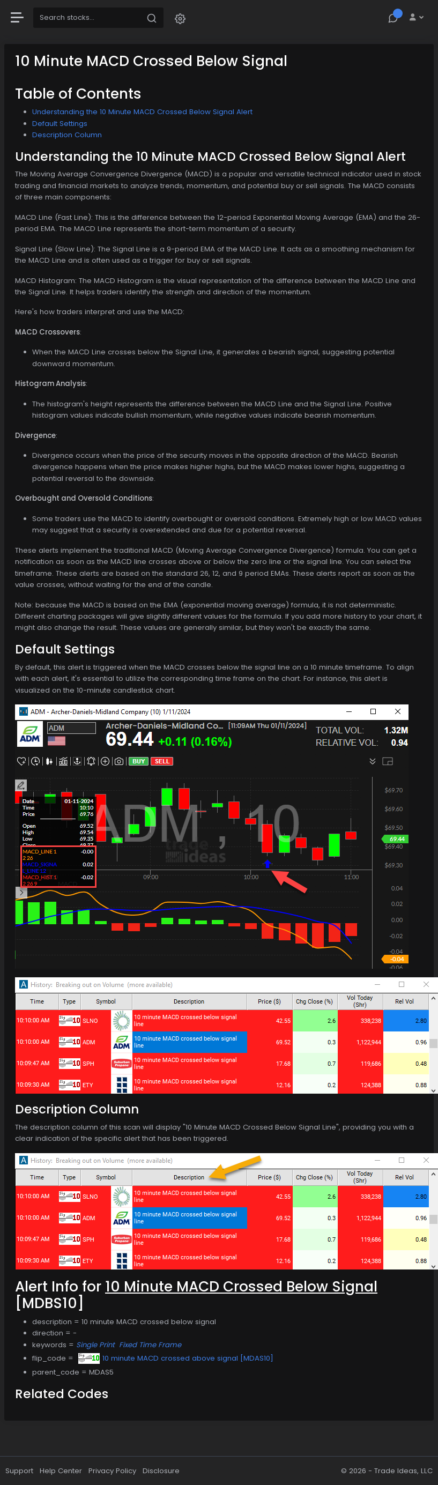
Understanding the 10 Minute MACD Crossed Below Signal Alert (142, 112)
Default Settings (59, 123)
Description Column (67, 135)
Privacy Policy (112, 1471)
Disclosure (161, 1471)
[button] (180, 18)
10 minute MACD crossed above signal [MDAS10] (175, 1358)
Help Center (61, 1471)
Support (19, 1471)
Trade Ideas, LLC (403, 1471)
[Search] (86, 18)
